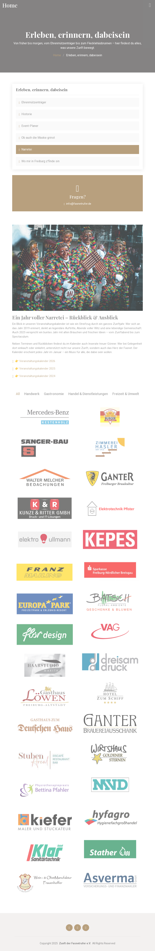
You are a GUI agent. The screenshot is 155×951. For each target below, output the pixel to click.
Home (57, 55)
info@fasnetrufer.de (78, 203)
